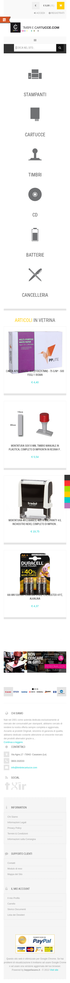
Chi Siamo (12, 817)
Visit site (54, 970)
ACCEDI (39, 13)
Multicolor (67, 476)
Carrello (11, 903)
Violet (67, 504)
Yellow (67, 493)
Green (67, 488)
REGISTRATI (56, 13)
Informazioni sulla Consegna (21, 839)
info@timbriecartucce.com (24, 767)
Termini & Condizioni (17, 833)
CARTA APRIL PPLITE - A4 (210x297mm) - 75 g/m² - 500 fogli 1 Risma (35, 373)
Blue (66, 499)
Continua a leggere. (13, 742)
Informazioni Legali (16, 822)
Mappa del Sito (14, 874)
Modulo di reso (14, 868)
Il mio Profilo (13, 898)
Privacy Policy (14, 828)
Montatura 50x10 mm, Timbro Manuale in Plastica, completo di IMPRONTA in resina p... (35, 447)
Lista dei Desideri (16, 915)
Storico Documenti (16, 909)
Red (66, 482)
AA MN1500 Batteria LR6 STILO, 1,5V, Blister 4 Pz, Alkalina (35, 596)
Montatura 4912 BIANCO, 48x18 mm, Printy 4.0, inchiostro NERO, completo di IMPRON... (35, 522)
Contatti (11, 863)
